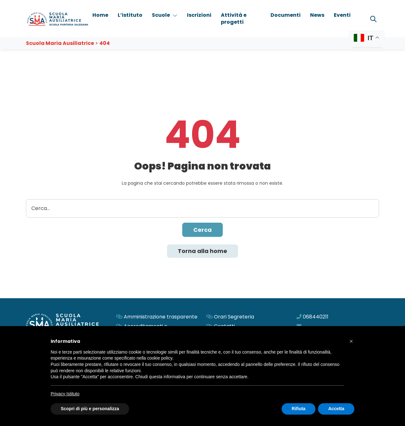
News (317, 15)
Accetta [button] (336, 408)
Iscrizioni (199, 15)
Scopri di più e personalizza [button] (90, 408)
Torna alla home (202, 251)
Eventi (342, 15)
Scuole (165, 15)
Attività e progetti (233, 18)
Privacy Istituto (65, 393)
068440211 (315, 316)
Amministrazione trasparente (160, 316)
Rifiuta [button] (299, 408)
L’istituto (130, 15)
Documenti (286, 15)
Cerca (202, 230)
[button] (351, 341)
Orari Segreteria (234, 316)
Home (100, 15)
